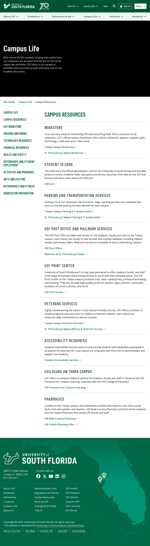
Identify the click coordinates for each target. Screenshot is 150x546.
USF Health (71, 488)
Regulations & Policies (47, 493)
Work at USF (41, 501)
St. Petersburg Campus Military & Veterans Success (75, 329)
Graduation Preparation (19, 193)
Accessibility (78, 530)
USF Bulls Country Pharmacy (62, 418)
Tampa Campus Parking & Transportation (69, 211)
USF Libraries (72, 506)
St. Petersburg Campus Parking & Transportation (74, 217)
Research (9, 510)
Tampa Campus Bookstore (61, 147)
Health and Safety (15, 154)
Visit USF (62, 530)
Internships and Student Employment (19, 163)
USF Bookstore (13, 126)
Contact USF (46, 530)
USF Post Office (55, 248)
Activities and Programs (19, 172)
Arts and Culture (14, 179)
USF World (71, 510)
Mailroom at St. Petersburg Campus (66, 254)
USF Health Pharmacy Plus (61, 424)
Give (105, 6)
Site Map (30, 530)
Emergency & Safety (45, 506)
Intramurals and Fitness (19, 186)
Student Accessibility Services (63, 360)
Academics (9, 493)
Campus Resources (15, 119)
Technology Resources (18, 140)
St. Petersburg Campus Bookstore (65, 152)
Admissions (10, 497)
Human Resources (45, 497)
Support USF (72, 501)
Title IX (38, 510)
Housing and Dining (15, 133)
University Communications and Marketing (59, 525)
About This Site (12, 530)
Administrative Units (46, 488)
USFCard (51, 184)
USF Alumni (71, 497)
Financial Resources (16, 147)
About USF (9, 488)
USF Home (9, 102)
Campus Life (25, 102)
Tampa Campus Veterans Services (65, 323)
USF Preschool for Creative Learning (66, 387)
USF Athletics (72, 493)
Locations (9, 501)
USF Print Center (55, 292)
